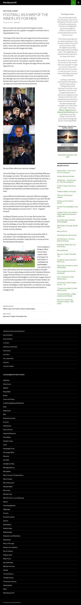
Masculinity (7, 471)
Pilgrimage (6, 509)
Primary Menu (78, 2)
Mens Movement (8, 483)
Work (5, 589)
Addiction (6, 380)
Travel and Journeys (9, 581)
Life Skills (6, 354)
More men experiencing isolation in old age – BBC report (65, 301)
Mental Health (8, 486)
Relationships (7, 335)
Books (5, 395)
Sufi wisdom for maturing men (67, 235)
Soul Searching (8, 358)
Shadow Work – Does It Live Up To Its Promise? (66, 171)
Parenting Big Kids (9, 505)
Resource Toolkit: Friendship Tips (27, 315)
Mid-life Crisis (7, 494)
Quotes (5, 521)
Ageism (5, 388)
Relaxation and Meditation (11, 536)
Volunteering (7, 585)
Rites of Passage (8, 543)
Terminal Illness (8, 574)
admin (18, 22)
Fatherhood (7, 426)
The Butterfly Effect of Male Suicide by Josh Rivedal (66, 295)
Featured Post (8, 429)
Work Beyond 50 (8, 593)
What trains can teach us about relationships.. (27, 307)
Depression (7, 410)
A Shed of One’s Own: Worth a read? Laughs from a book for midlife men (67, 214)
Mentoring (7, 350)
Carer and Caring (8, 399)
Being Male (6, 392)
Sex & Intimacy (8, 339)
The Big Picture (8, 578)
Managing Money (8, 467)
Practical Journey (8, 517)
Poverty (5, 513)
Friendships (7, 437)
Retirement (7, 540)
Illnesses (6, 343)
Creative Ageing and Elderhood (13, 331)
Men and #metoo (62, 250)
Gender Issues (8, 441)
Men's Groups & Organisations (13, 475)
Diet (4, 414)
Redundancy (7, 524)
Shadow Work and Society (65, 176)
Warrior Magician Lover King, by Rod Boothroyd (66, 111)
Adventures (7, 384)
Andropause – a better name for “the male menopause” (66, 181)
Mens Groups (7, 479)
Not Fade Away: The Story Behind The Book (66, 240)
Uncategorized (8, 366)
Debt (5, 407)
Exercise (6, 362)
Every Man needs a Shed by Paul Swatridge (66, 221)
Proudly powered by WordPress (12, 602)
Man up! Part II (62, 231)
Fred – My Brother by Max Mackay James (65, 278)
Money (5, 502)
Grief (5, 445)
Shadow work (7, 555)
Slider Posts (7, 559)
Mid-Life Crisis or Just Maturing (13, 498)
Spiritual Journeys (9, 566)
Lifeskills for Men (8, 464)
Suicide (5, 570)
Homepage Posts (9, 448)
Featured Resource (9, 433)
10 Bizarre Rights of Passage (66, 191)
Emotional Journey (10, 11)
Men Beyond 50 (9, 2)
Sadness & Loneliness (10, 347)
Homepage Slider (8, 452)
